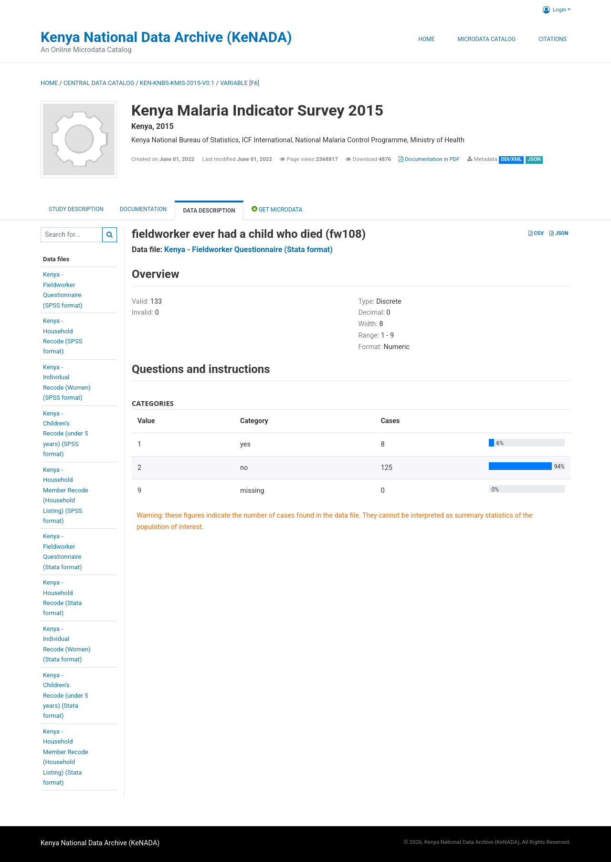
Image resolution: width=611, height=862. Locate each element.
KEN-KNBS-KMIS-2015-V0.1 (177, 82)
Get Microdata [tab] (277, 209)
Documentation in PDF (429, 159)
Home (426, 39)
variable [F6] (239, 82)
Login (554, 9)
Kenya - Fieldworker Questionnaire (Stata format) (248, 249)
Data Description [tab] (209, 210)
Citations (552, 39)
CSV (536, 233)
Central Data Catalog (98, 82)
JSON (558, 233)
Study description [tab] (76, 209)
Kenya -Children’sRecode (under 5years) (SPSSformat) (65, 434)
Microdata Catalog (487, 39)
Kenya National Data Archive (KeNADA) (166, 37)
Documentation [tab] (143, 209)
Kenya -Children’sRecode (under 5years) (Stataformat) (65, 695)
